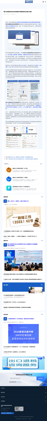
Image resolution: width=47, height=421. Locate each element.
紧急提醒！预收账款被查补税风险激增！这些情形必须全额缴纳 (17, 307)
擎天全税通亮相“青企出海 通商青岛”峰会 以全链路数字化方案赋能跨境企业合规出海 (22, 245)
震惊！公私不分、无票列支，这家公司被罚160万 (18, 201)
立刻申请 (40, 378)
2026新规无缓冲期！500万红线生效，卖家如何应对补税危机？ (21, 318)
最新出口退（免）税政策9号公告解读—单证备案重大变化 (20, 157)
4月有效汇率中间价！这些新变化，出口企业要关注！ (15, 351)
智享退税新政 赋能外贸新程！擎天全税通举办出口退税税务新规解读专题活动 (20, 274)
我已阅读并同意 (13, 382)
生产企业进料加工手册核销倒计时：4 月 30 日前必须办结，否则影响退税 (19, 346)
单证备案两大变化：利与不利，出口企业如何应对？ (15, 302)
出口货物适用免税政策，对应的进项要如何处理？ (14, 295)
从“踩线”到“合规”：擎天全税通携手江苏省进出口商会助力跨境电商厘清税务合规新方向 (23, 279)
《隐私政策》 (19, 382)
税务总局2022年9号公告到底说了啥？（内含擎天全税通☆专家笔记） (23, 158)
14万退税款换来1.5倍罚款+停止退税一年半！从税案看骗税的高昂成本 (19, 231)
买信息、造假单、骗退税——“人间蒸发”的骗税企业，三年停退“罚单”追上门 (20, 236)
